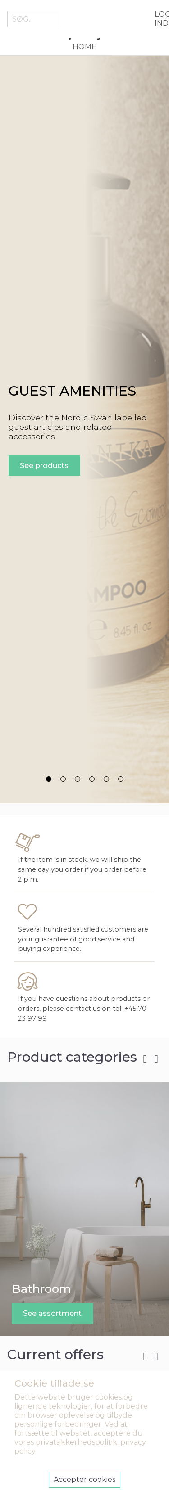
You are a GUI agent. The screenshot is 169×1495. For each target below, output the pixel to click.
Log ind (158, 18)
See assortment (52, 1313)
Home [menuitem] (84, 46)
